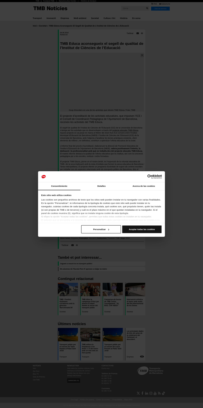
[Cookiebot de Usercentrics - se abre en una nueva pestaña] (149, 177)
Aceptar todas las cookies (142, 229)
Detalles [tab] (101, 186)
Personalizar (101, 229)
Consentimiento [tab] (59, 186)
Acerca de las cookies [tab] (144, 186)
